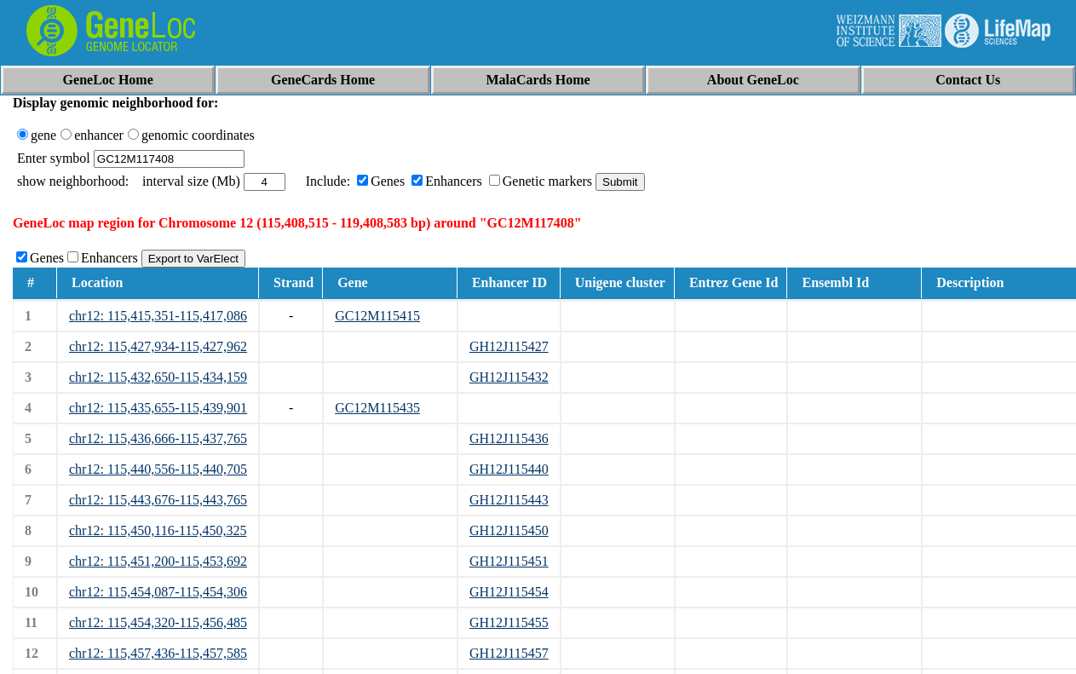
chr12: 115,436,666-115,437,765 (158, 438)
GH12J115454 (509, 592)
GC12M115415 (377, 315)
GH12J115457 (509, 653)
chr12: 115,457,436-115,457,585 (158, 653)
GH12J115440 (509, 469)
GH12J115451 (509, 561)
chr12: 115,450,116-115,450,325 (157, 530)
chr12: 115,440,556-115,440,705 (158, 469)
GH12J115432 (509, 377)
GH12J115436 (509, 438)
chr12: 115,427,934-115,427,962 (158, 346)
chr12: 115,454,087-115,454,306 (158, 592)
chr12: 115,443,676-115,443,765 (158, 500)
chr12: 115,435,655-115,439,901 (158, 407)
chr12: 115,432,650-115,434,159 (158, 377)
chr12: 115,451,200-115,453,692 (158, 561)
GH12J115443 (509, 500)
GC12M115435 (377, 407)
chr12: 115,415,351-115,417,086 (158, 315)
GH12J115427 (509, 346)
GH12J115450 (509, 530)
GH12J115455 (509, 622)
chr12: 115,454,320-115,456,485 (158, 622)
